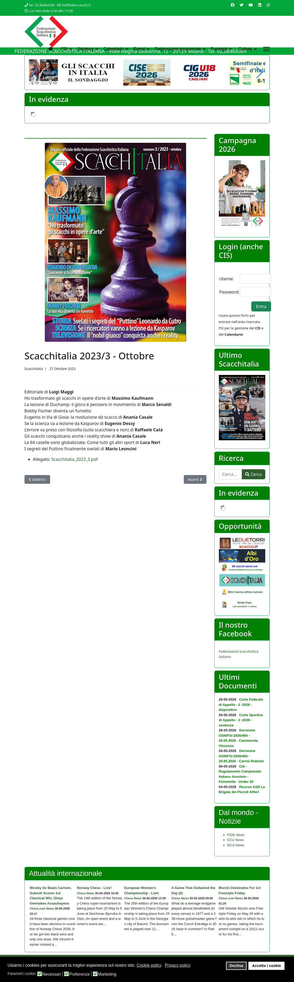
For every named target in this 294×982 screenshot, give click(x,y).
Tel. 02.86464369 (42, 5)
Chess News (85, 893)
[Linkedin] (259, 4)
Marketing (107, 974)
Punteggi (219, 49)
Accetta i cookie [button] (266, 966)
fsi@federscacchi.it (76, 5)
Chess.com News (42, 908)
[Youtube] (251, 4)
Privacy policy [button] (178, 965)
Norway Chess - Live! (94, 888)
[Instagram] (268, 4)
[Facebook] (232, 4)
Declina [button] (236, 966)
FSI (64, 49)
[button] (259, 72)
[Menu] (266, 49)
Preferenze (79, 974)
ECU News (235, 840)
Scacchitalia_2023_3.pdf (74, 459)
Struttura (85, 49)
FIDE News (236, 835)
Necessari (51, 974)
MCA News (235, 845)
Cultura (245, 49)
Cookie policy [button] (149, 965)
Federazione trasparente (178, 49)
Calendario (113, 49)
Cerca (253, 474)
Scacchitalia (34, 368)
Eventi (139, 49)
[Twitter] (241, 4)
